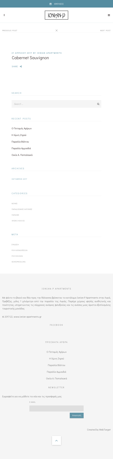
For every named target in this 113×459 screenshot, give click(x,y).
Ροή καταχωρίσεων (19, 250)
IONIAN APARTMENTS (49, 49)
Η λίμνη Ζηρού (19, 134)
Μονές (14, 203)
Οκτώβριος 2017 (19, 179)
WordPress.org (18, 261)
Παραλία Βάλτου (20, 141)
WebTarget (105, 425)
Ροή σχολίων (17, 256)
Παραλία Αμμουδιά (21, 148)
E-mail (32, 398)
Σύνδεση (15, 244)
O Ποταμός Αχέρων (22, 128)
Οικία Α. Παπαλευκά (22, 154)
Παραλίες (15, 215)
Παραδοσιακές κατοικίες (22, 209)
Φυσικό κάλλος (18, 220)
